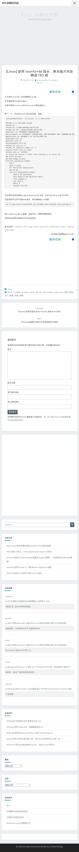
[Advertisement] (39, 47)
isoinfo (50, 292)
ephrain (40, 80)
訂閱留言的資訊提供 (15, 817)
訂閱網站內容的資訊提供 (17, 811)
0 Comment (52, 80)
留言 (10, 349)
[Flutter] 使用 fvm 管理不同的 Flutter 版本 (24, 573)
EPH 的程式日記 (10, 2)
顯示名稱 (11, 383)
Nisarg (60, 847)
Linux (9, 289)
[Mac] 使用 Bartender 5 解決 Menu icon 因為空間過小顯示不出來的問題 (37, 623)
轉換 (22, 295)
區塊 (71, 292)
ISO (44, 292)
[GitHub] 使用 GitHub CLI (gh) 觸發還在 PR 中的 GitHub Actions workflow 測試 (40, 689)
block (9, 292)
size (61, 292)
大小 (6, 295)
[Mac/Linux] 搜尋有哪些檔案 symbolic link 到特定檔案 (29, 545)
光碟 (66, 292)
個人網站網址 (13, 402)
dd (36, 292)
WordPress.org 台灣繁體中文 (18, 823)
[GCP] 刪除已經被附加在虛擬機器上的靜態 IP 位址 (29, 601)
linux (56, 292)
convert (24, 292)
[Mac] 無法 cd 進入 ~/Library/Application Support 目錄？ (30, 551)
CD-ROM (16, 292)
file (40, 292)
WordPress (45, 847)
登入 (8, 805)
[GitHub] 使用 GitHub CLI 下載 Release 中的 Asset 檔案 (29, 567)
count (31, 292)
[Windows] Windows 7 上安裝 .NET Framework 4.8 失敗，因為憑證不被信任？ (39, 667)
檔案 (17, 295)
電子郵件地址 (13, 392)
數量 (12, 295)
